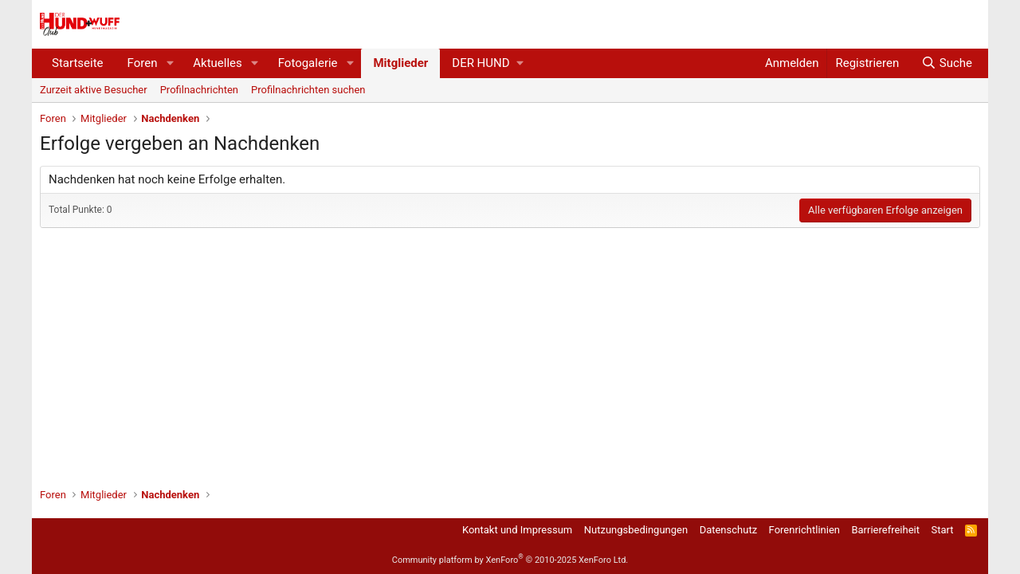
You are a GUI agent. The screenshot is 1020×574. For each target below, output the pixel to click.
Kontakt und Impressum (517, 530)
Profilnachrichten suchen (308, 90)
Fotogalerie (308, 63)
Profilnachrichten (199, 90)
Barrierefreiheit (885, 530)
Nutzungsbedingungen (636, 530)
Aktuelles (217, 63)
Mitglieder (400, 63)
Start (943, 530)
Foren (143, 63)
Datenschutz (728, 530)
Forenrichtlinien (804, 530)
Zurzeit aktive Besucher (93, 90)
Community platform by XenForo (510, 560)
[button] (170, 63)
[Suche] (946, 63)
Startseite (78, 63)
